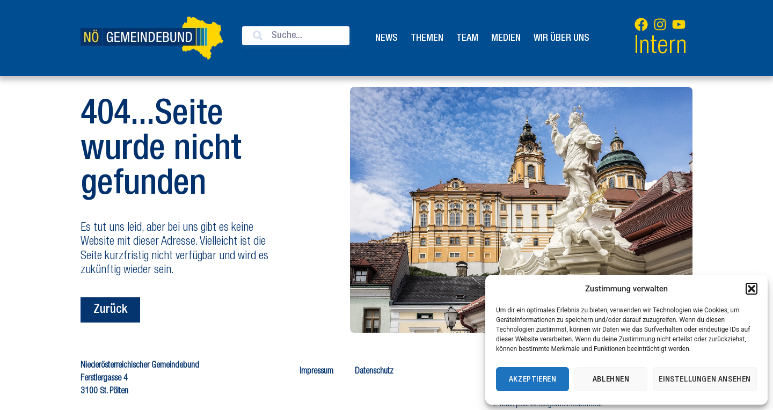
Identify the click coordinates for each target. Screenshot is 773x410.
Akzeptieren (533, 379)
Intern (660, 47)
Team (467, 38)
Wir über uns (561, 38)
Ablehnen (611, 379)
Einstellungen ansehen (705, 379)
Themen (427, 38)
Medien (506, 38)
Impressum (316, 372)
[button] (751, 288)
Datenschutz (374, 372)
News (386, 38)
